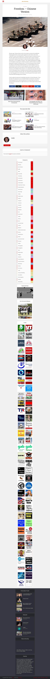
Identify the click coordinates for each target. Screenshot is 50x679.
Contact (46, 677)
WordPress (20, 677)
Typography (35, 677)
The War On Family (25, 292)
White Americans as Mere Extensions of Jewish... (17, 127)
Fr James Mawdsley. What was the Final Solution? (28, 595)
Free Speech (36, 120)
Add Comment (25, 14)
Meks (13, 677)
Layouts (39, 677)
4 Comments (25, 619)
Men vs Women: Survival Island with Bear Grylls (27, 604)
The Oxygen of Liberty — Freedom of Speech (16, 121)
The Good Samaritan (27, 618)
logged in (11, 153)
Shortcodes (43, 677)
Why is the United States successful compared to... (27, 633)
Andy (31, 14)
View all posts (7, 145)
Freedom (25, 6)
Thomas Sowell (26, 598)
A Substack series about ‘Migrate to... (38, 114)
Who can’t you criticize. (16, 113)
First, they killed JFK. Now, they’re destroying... (39, 127)
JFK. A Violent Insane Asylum (27, 609)
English (24, 627)
